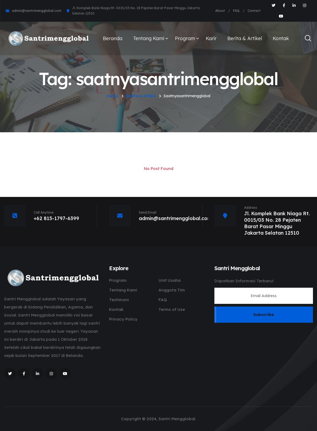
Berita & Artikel (244, 38)
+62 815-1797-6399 (56, 218)
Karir (211, 38)
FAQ (236, 11)
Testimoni (119, 299)
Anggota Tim (171, 290)
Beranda (112, 38)
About (220, 11)
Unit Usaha (169, 280)
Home (112, 95)
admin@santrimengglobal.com (36, 11)
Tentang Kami (148, 38)
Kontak (281, 38)
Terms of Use (171, 309)
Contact (254, 11)
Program (185, 38)
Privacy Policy (123, 319)
